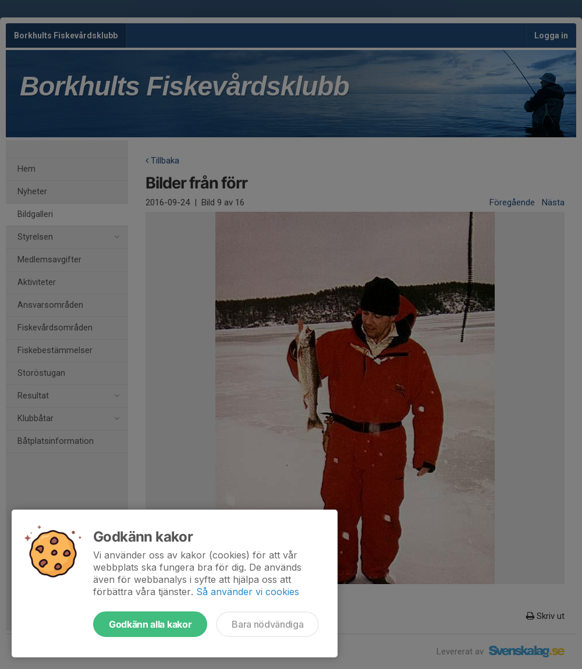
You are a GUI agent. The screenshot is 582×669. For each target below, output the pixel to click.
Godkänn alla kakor (150, 624)
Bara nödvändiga (267, 624)
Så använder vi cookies (247, 591)
